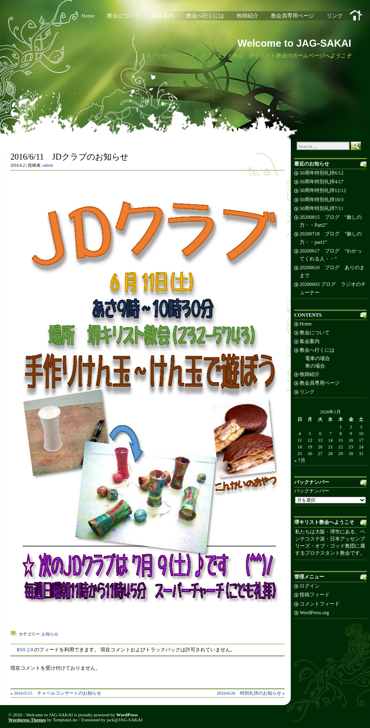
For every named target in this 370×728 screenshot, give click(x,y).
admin (47, 165)
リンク (335, 16)
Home (88, 16)
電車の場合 (317, 358)
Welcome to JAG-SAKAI (294, 43)
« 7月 (299, 460)
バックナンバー (311, 491)
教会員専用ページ (292, 16)
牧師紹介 (247, 16)
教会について (123, 16)
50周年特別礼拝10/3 (321, 200)
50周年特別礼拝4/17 (321, 182)
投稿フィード (315, 595)
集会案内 (163, 16)
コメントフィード (320, 604)
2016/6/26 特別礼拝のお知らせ (249, 692)
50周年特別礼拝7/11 (321, 208)
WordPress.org (314, 612)
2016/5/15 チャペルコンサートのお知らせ (57, 692)
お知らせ (50, 634)
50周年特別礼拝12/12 (323, 190)
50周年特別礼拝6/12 (321, 173)
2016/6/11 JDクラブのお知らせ (69, 156)
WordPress (127, 714)
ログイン (310, 586)
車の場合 (315, 366)
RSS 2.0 (25, 650)
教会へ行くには (205, 16)
